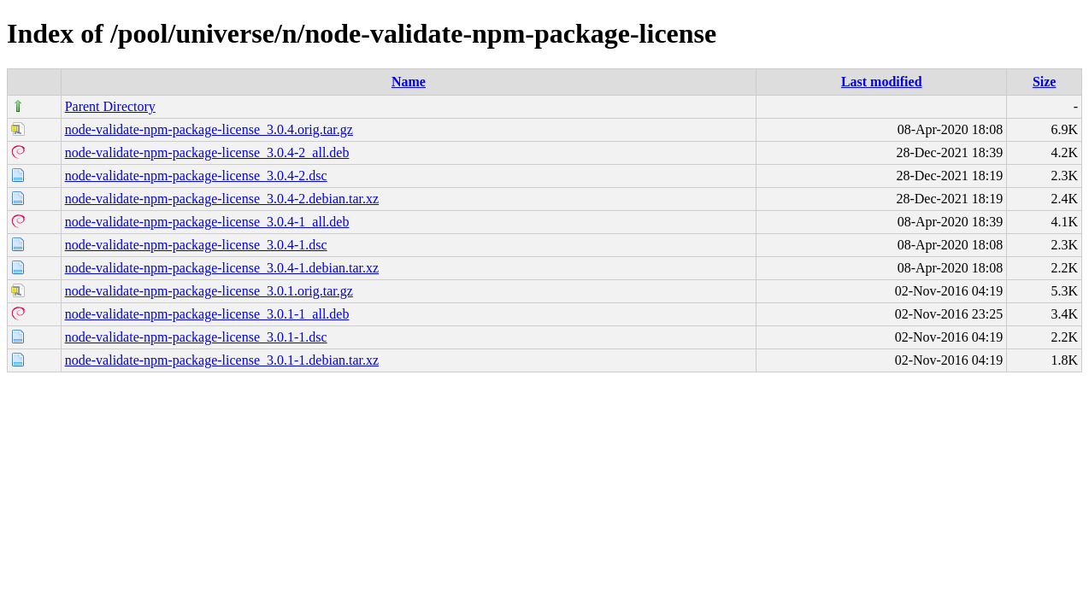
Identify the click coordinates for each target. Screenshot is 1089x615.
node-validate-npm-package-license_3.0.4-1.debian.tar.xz (222, 268)
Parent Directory (110, 106)
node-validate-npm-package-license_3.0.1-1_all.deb (207, 314)
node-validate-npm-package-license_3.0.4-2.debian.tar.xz (222, 198)
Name (408, 81)
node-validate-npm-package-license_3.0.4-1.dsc (196, 244)
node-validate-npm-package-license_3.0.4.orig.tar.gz (209, 129)
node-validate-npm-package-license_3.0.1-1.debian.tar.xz (222, 360)
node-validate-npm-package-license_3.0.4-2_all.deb (207, 152)
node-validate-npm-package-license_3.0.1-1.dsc (196, 337)
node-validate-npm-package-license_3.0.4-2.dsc (196, 175)
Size (1045, 81)
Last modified (881, 81)
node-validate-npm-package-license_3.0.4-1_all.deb (207, 221)
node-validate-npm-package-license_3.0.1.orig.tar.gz (209, 291)
